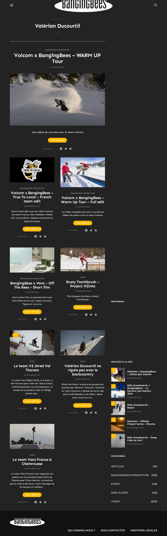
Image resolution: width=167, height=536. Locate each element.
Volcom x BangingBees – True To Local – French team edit (32, 197)
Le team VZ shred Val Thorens (32, 368)
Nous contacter (113, 530)
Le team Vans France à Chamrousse (32, 461)
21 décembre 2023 (135, 428)
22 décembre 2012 (32, 375)
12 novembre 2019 (83, 291)
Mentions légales (144, 530)
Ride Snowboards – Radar (138, 406)
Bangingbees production (57, 50)
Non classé (119, 492)
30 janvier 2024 (134, 378)
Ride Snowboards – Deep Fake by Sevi (142, 439)
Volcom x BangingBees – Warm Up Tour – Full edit (82, 199)
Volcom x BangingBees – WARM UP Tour (57, 58)
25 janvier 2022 (57, 67)
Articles (117, 466)
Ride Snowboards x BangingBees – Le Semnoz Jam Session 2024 (139, 389)
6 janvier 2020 (32, 292)
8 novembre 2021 (32, 206)
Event (115, 483)
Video (82, 277)
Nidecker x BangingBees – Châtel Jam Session (141, 373)
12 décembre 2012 (83, 379)
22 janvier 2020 (83, 207)
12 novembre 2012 (32, 469)
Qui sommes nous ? (81, 530)
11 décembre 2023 (135, 444)
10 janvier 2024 (134, 411)
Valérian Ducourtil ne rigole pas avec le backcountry (82, 370)
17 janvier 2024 (134, 398)
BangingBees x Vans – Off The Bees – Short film (32, 285)
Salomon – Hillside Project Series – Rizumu (141, 422)
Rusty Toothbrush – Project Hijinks (82, 284)
